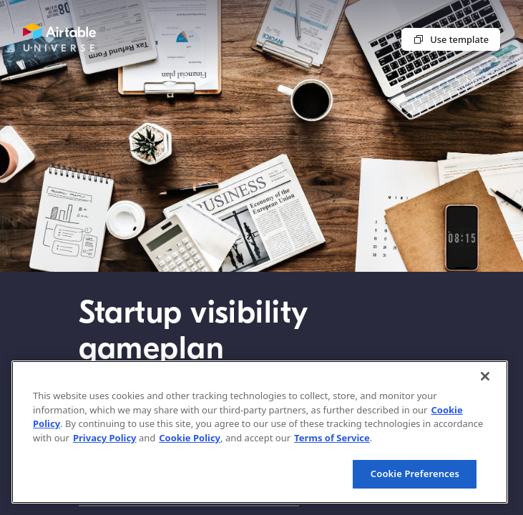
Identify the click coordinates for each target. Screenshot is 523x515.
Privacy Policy (105, 437)
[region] (259, 432)
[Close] (485, 376)
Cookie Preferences (415, 473)
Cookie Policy (189, 437)
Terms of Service (332, 437)
